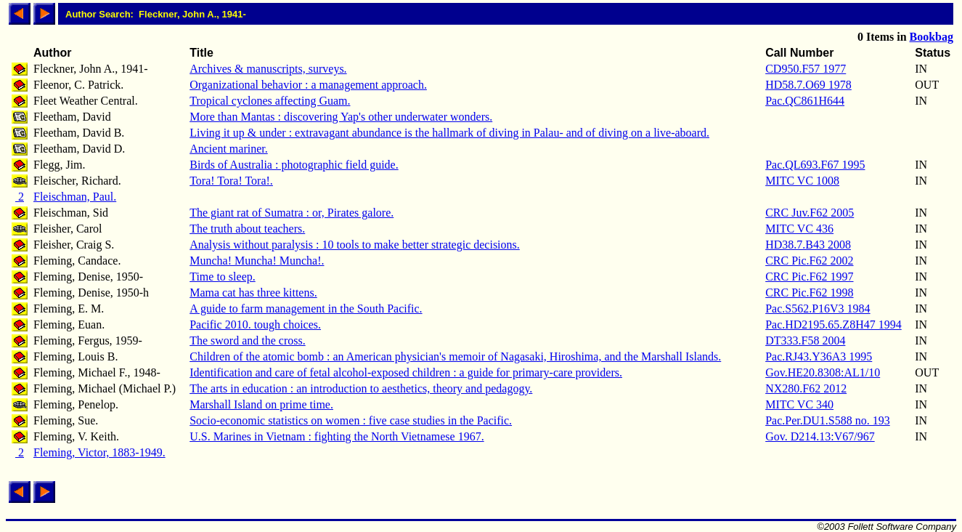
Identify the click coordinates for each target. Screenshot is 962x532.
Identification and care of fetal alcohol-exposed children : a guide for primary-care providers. (405, 372)
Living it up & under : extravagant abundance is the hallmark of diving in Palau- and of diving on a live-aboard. (449, 132)
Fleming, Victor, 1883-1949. (99, 452)
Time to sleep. (222, 276)
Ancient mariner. (228, 148)
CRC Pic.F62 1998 (809, 292)
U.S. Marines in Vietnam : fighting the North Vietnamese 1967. (336, 436)
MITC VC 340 (799, 404)
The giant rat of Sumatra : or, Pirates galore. (291, 212)
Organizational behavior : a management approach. (308, 84)
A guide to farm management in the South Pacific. (305, 308)
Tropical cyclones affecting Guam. (269, 100)
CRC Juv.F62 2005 (809, 212)
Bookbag (931, 37)
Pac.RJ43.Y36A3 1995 (818, 356)
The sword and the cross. (247, 340)
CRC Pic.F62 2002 (809, 260)
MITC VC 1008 (802, 180)
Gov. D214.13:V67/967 (820, 436)
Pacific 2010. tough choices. (255, 324)
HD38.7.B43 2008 (808, 244)
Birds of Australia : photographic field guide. (294, 164)
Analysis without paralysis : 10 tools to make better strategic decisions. (354, 244)
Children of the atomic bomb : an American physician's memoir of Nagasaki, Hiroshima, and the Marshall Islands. (455, 356)
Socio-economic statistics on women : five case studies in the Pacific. (350, 420)
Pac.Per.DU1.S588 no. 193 (827, 420)
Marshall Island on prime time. (261, 404)
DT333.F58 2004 (805, 340)
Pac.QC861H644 (804, 100)
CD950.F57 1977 (805, 69)
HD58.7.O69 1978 (808, 84)
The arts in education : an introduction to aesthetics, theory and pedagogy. (360, 388)
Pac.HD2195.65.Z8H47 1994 (833, 324)
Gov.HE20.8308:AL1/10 (822, 372)
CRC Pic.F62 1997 (809, 276)
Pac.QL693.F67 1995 (815, 164)
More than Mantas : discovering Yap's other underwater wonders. (340, 116)
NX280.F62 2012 (806, 388)
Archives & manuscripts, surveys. (267, 69)
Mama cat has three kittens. (253, 292)
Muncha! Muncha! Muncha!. (256, 260)
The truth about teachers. (247, 228)
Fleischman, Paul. (74, 196)
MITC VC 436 (799, 228)
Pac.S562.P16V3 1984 (817, 308)
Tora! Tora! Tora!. (231, 180)
